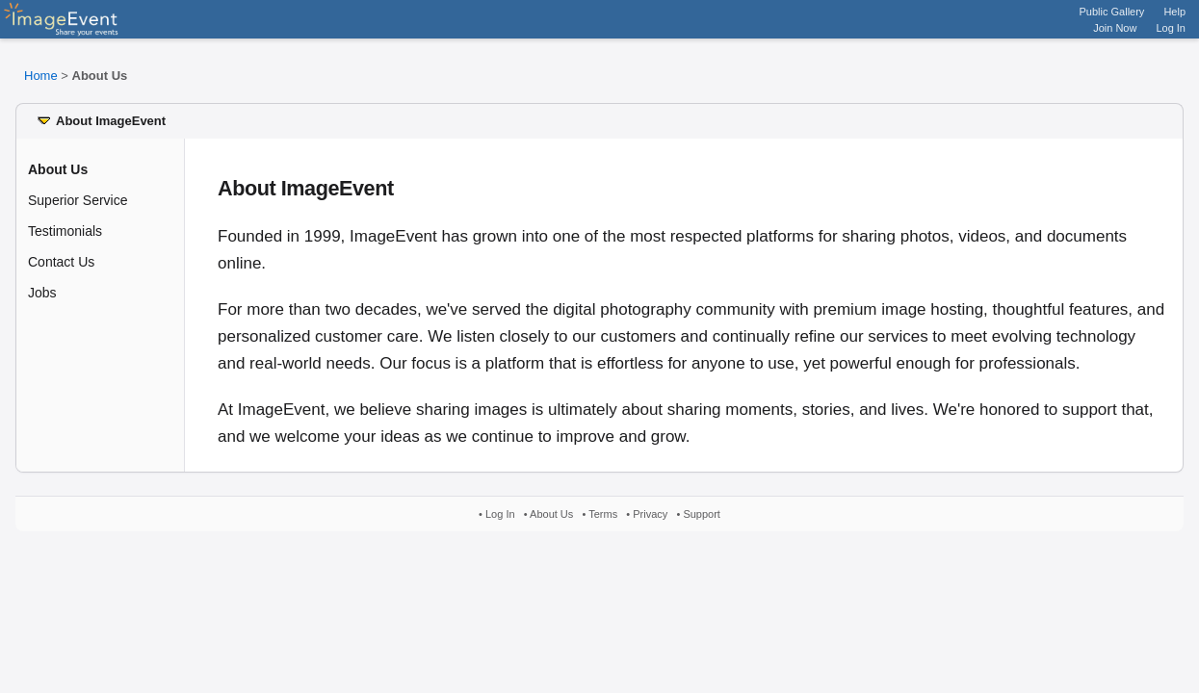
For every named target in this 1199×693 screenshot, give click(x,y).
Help (1174, 11)
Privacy (650, 514)
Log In (1171, 28)
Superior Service (78, 200)
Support (701, 514)
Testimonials (65, 231)
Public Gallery (1112, 11)
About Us (551, 514)
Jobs (42, 292)
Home (41, 75)
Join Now (1114, 28)
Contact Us (61, 262)
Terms (602, 514)
